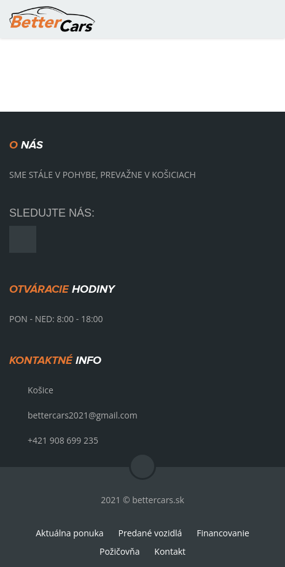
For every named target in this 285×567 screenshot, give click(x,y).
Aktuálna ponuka (69, 533)
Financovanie (223, 533)
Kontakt (169, 551)
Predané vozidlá (150, 533)
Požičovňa (119, 551)
